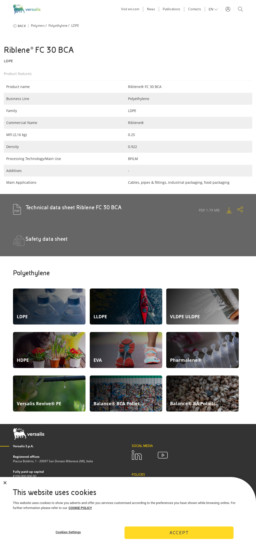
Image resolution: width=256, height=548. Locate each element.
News (151, 9)
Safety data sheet (47, 239)
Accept (179, 532)
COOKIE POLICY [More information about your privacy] (80, 508)
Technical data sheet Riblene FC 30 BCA (74, 207)
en (211, 9)
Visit (130, 9)
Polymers (38, 26)
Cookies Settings (68, 532)
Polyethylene (58, 26)
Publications (171, 9)
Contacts (194, 9)
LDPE (75, 26)
